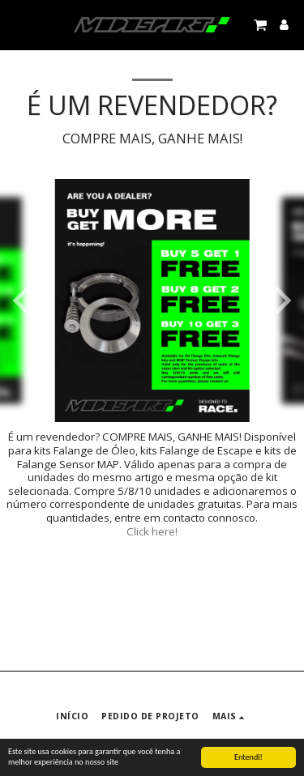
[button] (18, 24)
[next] (279, 300)
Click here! (152, 531)
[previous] (24, 300)
